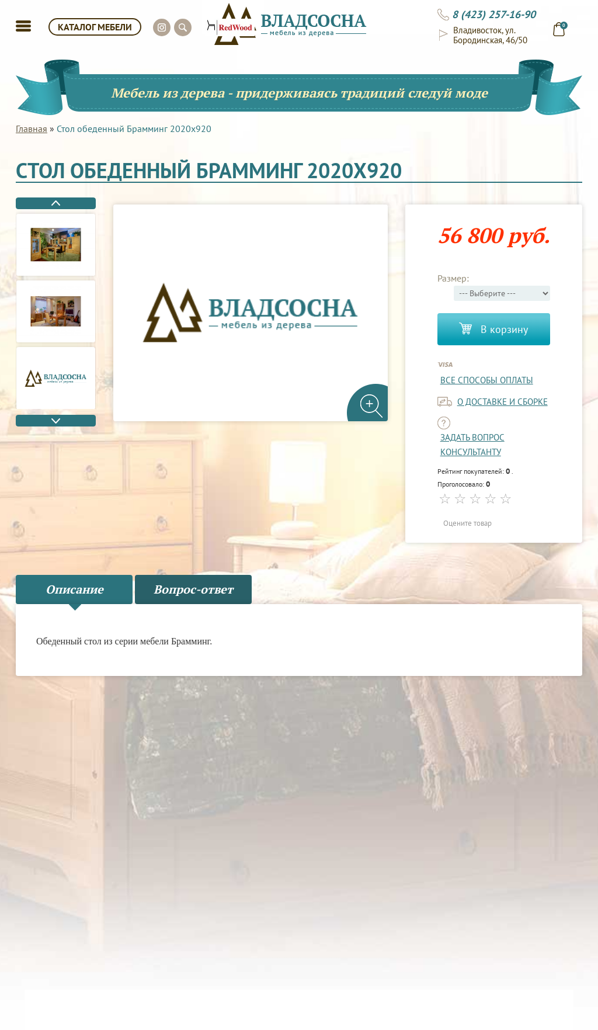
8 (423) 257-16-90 (494, 14)
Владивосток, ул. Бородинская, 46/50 (490, 35)
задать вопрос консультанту (472, 444)
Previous (56, 203)
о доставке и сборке (502, 401)
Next (56, 420)
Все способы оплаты (486, 380)
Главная (31, 128)
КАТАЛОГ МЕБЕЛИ (95, 27)
